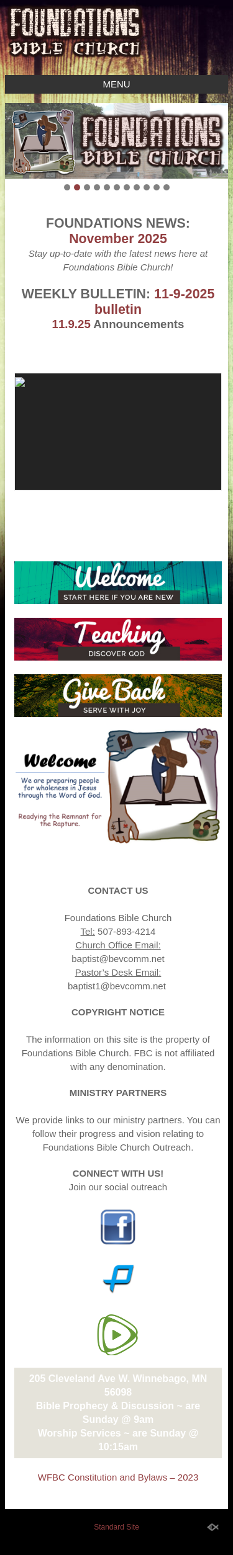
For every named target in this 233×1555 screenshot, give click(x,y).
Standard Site (116, 1527)
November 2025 (118, 238)
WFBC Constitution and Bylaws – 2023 (118, 1477)
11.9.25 (71, 324)
